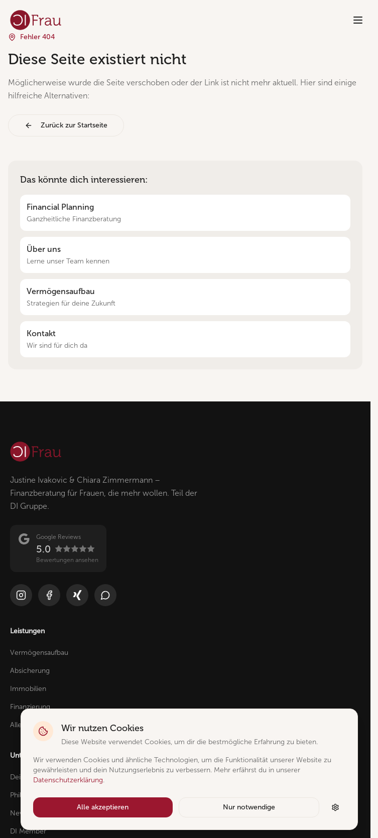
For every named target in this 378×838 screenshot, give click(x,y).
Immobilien (28, 688)
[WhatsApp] (105, 595)
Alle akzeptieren (103, 807)
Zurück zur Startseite (66, 125)
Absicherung (30, 670)
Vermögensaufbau (39, 652)
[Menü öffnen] (358, 20)
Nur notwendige (249, 807)
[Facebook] (49, 595)
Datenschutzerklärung (68, 780)
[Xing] (77, 595)
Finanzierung (30, 707)
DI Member (28, 831)
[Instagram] (21, 595)
